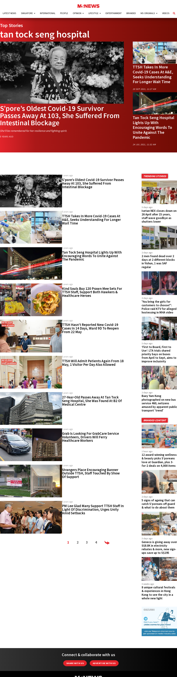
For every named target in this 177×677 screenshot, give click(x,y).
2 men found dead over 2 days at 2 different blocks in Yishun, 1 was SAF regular (158, 261)
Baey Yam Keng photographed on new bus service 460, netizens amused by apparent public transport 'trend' (159, 397)
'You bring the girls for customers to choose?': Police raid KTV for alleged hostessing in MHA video (159, 307)
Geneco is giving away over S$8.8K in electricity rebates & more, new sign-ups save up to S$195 (159, 523)
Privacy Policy (135, 670)
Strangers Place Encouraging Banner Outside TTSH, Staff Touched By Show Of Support (91, 473)
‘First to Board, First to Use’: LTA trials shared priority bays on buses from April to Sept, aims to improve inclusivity (159, 354)
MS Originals (148, 13)
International (47, 13)
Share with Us (75, 632)
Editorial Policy (72, 670)
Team (155, 670)
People (64, 13)
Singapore (27, 13)
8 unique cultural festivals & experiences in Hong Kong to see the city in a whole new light (158, 562)
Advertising (28, 670)
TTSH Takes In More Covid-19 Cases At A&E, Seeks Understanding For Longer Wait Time (153, 74)
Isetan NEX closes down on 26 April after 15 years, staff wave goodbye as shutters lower (159, 216)
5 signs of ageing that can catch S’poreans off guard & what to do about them (158, 485)
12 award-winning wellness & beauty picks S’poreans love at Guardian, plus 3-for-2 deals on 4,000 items (159, 448)
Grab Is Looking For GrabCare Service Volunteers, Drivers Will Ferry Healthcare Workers (90, 437)
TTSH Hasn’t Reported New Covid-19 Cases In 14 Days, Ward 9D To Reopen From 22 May (90, 328)
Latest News (9, 13)
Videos (165, 13)
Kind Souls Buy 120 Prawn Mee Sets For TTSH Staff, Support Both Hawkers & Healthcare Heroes (92, 292)
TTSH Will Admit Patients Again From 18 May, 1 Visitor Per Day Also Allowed (93, 363)
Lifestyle (93, 13)
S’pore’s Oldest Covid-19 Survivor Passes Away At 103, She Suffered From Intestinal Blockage (60, 115)
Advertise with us (104, 632)
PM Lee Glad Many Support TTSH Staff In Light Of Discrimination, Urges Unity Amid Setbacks (93, 509)
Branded (131, 13)
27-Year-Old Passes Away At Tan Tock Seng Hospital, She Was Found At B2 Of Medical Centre (92, 401)
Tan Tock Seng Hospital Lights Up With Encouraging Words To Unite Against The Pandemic (153, 127)
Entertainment (114, 13)
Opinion (77, 13)
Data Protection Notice (105, 670)
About (48, 670)
